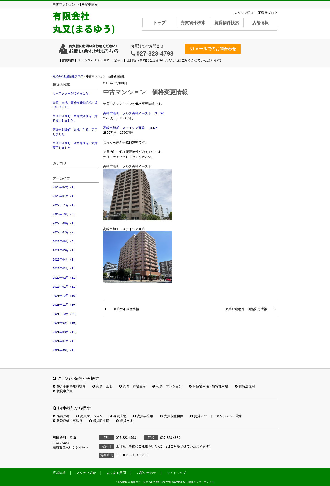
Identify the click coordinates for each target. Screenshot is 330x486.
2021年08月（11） (65, 332)
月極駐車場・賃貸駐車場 (208, 386)
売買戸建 (61, 416)
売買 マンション (167, 386)
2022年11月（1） (64, 205)
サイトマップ (176, 473)
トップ (159, 22)
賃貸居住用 (245, 386)
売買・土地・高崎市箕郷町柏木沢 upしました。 (76, 105)
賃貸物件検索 (226, 22)
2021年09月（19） (65, 323)
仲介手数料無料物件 (69, 386)
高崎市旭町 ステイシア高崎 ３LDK (130, 128)
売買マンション (89, 416)
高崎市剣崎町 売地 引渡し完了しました (75, 132)
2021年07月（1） (64, 341)
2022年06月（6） (64, 241)
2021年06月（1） (64, 350)
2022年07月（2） (64, 232)
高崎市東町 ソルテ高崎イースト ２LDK (133, 113)
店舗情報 (260, 22)
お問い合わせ (146, 473)
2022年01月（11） (65, 286)
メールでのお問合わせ (213, 49)
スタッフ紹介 (243, 13)
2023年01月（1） (64, 196)
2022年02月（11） (65, 277)
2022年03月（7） (64, 268)
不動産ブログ (267, 13)
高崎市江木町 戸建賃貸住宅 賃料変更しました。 (75, 118)
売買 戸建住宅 (132, 386)
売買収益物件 (171, 416)
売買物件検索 (193, 22)
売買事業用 (143, 416)
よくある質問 (116, 473)
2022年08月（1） (64, 223)
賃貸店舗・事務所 (67, 421)
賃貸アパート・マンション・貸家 (216, 416)
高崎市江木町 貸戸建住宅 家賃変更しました (75, 146)
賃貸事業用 (63, 391)
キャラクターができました (70, 93)
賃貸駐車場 (99, 421)
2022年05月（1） (64, 250)
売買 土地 (102, 386)
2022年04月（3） (64, 259)
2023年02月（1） (64, 187)
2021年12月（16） (65, 295)
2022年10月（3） (64, 214)
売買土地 (118, 416)
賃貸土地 (124, 421)
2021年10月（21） (65, 314)
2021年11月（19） (65, 304)
